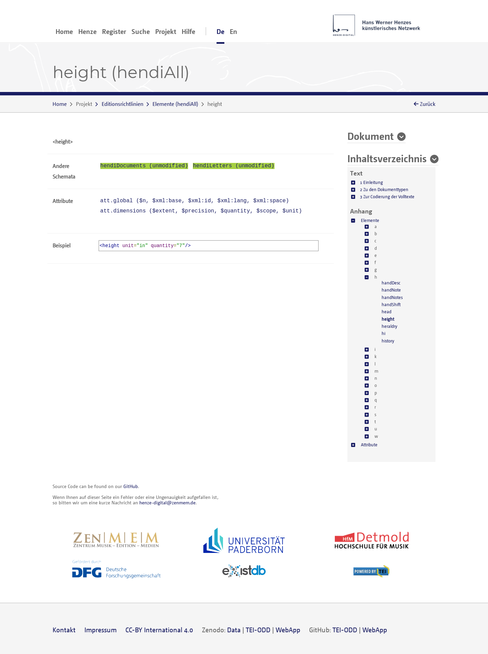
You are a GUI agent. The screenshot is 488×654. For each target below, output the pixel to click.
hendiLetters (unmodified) (233, 166)
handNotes (392, 297)
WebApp (288, 629)
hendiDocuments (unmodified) (144, 166)
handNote (391, 290)
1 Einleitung (371, 182)
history (388, 340)
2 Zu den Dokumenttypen (384, 189)
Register (114, 31)
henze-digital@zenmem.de (167, 502)
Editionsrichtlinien (122, 103)
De (220, 31)
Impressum (100, 629)
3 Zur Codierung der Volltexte (387, 196)
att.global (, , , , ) (194, 201)
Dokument (370, 135)
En (233, 31)
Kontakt (64, 629)
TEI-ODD (258, 629)
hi (383, 333)
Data (234, 629)
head (386, 311)
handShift (391, 304)
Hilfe (188, 31)
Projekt (165, 31)
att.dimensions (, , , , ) (201, 211)
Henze (87, 31)
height (388, 319)
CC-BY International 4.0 (159, 629)
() (175, 103)
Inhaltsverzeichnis (387, 158)
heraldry (389, 326)
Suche (140, 31)
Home (64, 31)
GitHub (130, 486)
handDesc (391, 282)
